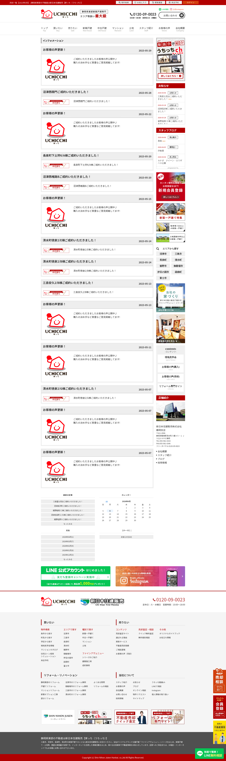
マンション (118, 29)
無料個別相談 (144, 637)
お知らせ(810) (126, 537)
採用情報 (162, 462)
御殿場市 (178, 266)
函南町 (178, 272)
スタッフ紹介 (146, 29)
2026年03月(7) (68, 541)
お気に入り (140, 2)
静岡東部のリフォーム (50, 682)
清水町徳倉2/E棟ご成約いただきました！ (70, 240)
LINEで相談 (156, 686)
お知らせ (136, 682)
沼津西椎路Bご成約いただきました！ (67, 176)
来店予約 (44, 660)
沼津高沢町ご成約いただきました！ (68, 506)
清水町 (178, 260)
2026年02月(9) (68, 546)
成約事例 (86, 665)
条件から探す (46, 633)
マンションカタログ (49, 649)
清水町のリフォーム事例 (75, 694)
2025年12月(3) (68, 555)
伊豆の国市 (163, 272)
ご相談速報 (120, 649)
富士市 (163, 278)
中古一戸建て (88, 637)
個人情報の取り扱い (160, 694)
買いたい (58, 29)
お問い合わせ (170, 15)
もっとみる (68, 524)
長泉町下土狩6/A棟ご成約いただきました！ (71, 155)
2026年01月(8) (68, 550)
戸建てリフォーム (48, 686)
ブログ (161, 459)
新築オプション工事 (49, 694)
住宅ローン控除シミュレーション (48, 655)
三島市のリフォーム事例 (75, 690)
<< (107, 501)
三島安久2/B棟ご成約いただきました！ (68, 282)
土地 (131, 29)
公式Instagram (178, 9)
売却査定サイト (122, 633)
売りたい (72, 29)
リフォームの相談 (101, 686)
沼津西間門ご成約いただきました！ (66, 92)
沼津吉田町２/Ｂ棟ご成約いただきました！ (68, 515)
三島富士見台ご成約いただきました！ (68, 501)
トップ (44, 29)
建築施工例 (87, 661)
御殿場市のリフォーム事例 (76, 686)
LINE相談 (165, 9)
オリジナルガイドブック (169, 633)
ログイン (190, 2)
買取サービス (121, 641)
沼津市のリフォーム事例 (75, 682)
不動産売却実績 (122, 645)
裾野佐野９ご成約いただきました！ (68, 519)
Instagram (156, 690)
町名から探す (46, 637)
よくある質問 (99, 682)
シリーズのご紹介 (89, 657)
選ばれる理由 (121, 637)
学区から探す (46, 641)
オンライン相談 (139, 690)
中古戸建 (102, 29)
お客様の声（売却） (124, 653)
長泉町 (163, 260)
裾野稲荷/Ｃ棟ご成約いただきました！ (68, 510)
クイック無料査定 (146, 633)
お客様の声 (164, 29)
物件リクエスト (139, 694)
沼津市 (163, 254)
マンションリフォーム (50, 690)
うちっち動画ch (158, 682)
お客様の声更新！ (54, 49)
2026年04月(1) (68, 537)
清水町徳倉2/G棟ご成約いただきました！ (70, 388)
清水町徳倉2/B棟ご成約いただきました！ (70, 261)
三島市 (178, 254)
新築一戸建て (88, 633)
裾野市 (163, 266)
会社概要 (180, 29)
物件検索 (124, 2)
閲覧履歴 (157, 2)
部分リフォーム (47, 698)
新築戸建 (87, 29)
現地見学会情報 (47, 645)
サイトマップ (138, 698)
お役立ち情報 (165, 637)
